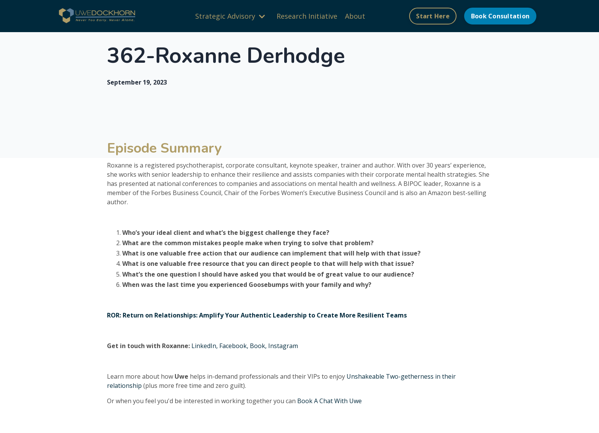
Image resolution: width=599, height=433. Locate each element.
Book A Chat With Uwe (329, 401)
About (355, 16)
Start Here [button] (433, 16)
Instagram (283, 346)
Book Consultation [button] (500, 16)
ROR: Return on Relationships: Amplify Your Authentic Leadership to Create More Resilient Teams (257, 315)
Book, (257, 346)
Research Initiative (307, 16)
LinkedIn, (204, 346)
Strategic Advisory (230, 16)
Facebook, (233, 346)
